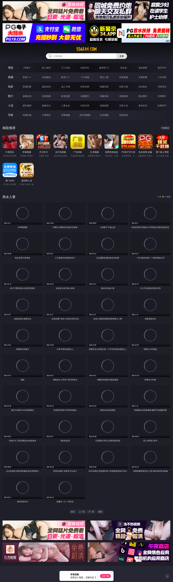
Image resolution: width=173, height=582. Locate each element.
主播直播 (143, 77)
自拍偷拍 (46, 77)
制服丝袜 (104, 86)
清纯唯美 (123, 96)
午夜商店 (46, 115)
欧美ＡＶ (65, 77)
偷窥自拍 (27, 96)
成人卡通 (65, 86)
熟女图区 (143, 96)
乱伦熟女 (143, 86)
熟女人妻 (104, 77)
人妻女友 (65, 105)
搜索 (121, 56)
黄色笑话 (143, 105)
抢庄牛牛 (162, 67)
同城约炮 (27, 115)
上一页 (82, 511)
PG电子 (27, 67)
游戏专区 (85, 67)
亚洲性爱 (27, 86)
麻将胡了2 (104, 67)
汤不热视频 (84, 115)
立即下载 (105, 576)
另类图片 (162, 96)
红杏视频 (104, 115)
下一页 (91, 511)
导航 (10, 115)
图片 (10, 96)
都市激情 (27, 105)
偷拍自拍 (46, 86)
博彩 (10, 67)
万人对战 (65, 67)
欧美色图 (65, 96)
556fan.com (86, 49)
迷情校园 (104, 105)
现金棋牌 (143, 67)
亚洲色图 (46, 96)
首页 (73, 511)
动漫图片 (85, 96)
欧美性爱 (85, 86)
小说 (10, 105)
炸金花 (123, 67)
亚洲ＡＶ (27, 77)
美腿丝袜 (104, 96)
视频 (10, 77)
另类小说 (123, 105)
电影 (10, 86)
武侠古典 (85, 105)
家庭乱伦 (46, 105)
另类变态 (162, 86)
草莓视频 (65, 115)
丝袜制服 (123, 77)
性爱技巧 (162, 105)
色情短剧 (123, 115)
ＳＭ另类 (162, 77)
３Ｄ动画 (85, 77)
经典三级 (123, 86)
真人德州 (46, 67)
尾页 (100, 511)
